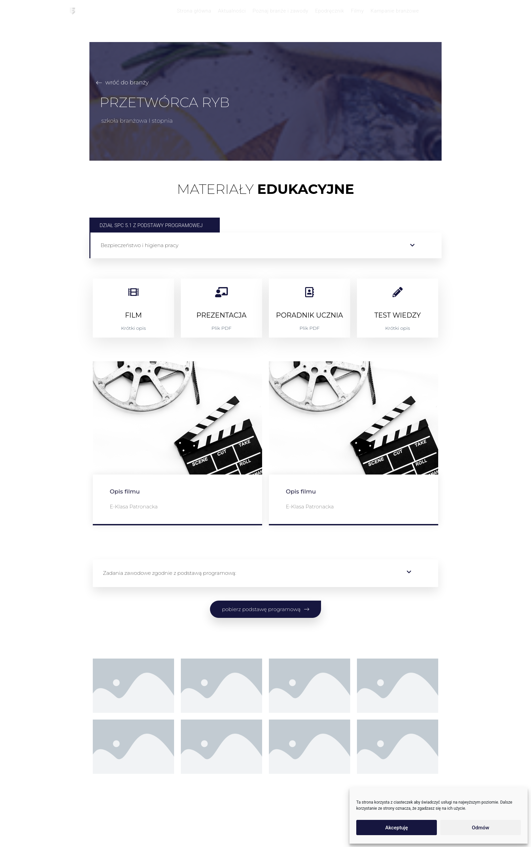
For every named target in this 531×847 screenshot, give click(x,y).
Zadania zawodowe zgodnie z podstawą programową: (169, 573)
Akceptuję (396, 828)
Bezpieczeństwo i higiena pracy (139, 245)
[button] (266, 245)
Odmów (480, 828)
